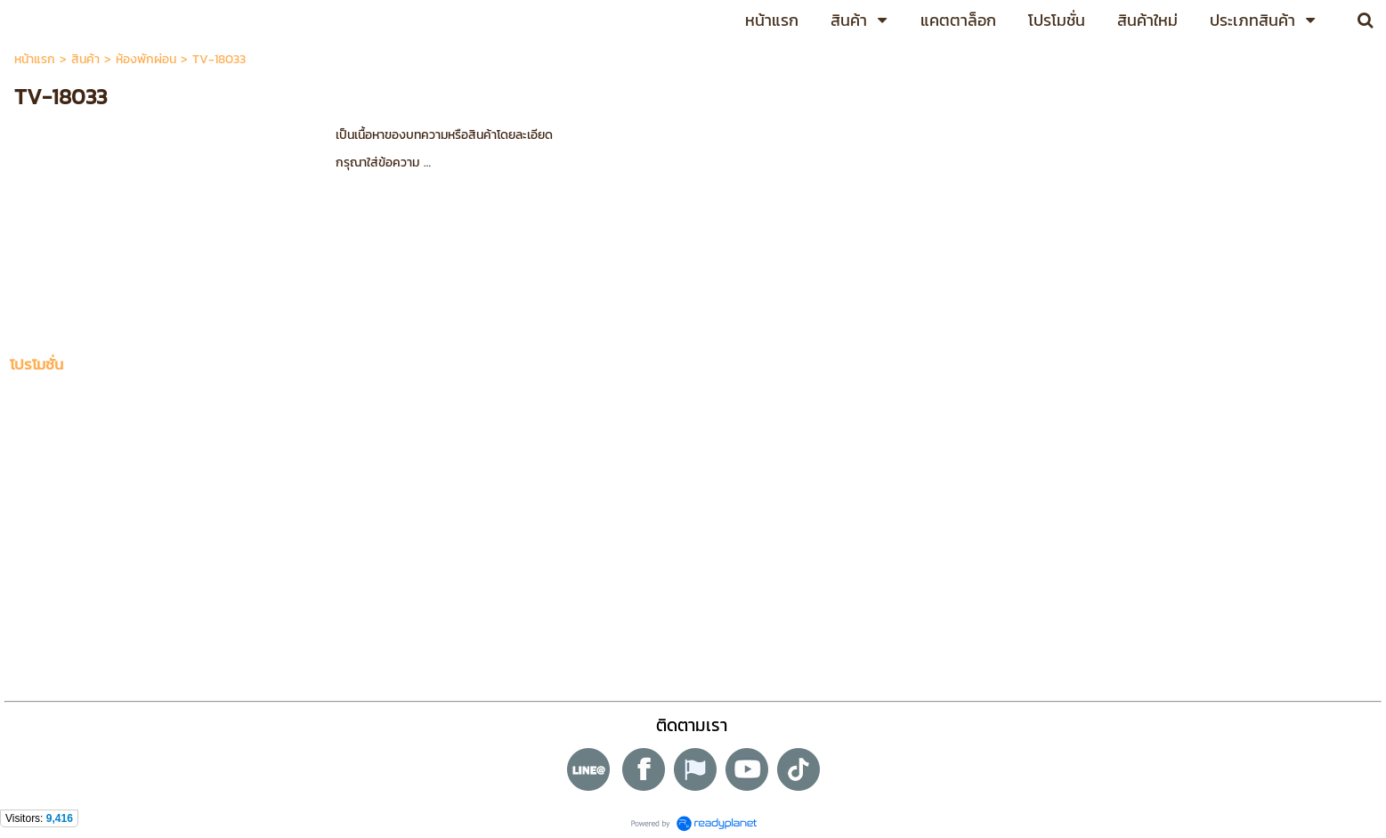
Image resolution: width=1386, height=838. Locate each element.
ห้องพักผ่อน (146, 59)
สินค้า (85, 59)
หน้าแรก (34, 59)
